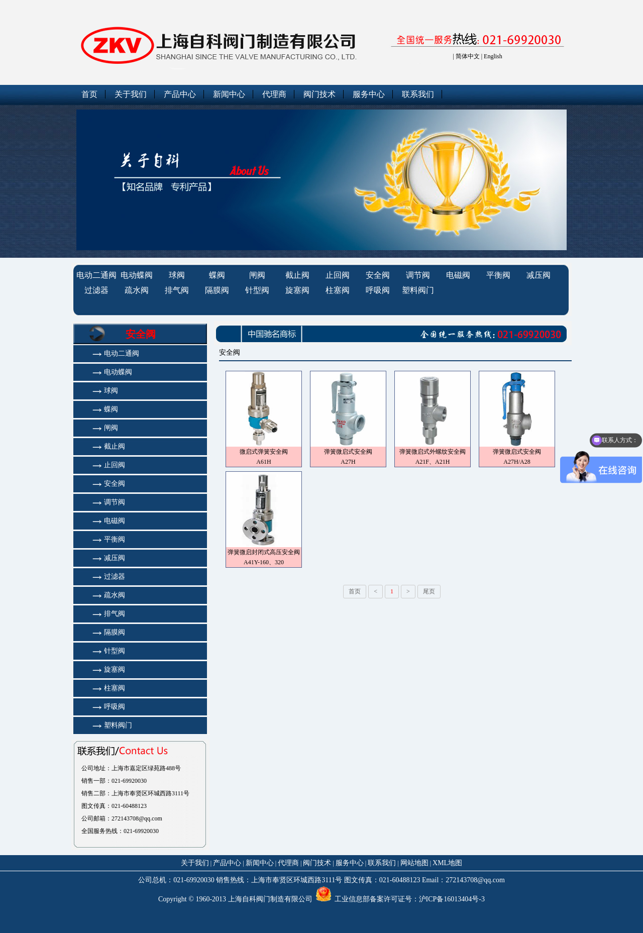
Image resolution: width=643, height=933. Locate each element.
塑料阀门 (418, 290)
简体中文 (468, 56)
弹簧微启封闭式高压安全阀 (264, 552)
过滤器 (96, 290)
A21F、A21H (432, 461)
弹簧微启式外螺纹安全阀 (432, 451)
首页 (89, 94)
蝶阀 (217, 275)
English (493, 56)
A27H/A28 (516, 461)
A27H (348, 461)
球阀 (177, 275)
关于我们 (131, 94)
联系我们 (418, 94)
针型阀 (257, 290)
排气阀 (177, 290)
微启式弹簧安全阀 (264, 451)
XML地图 (447, 863)
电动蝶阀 (137, 275)
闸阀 (257, 275)
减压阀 (538, 275)
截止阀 (297, 275)
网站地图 (414, 863)
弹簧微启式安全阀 (348, 451)
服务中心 (369, 94)
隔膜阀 (217, 290)
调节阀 (418, 275)
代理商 (274, 94)
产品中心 (180, 94)
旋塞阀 (297, 290)
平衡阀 (498, 275)
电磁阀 (458, 275)
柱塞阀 (338, 290)
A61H (263, 461)
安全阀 (378, 275)
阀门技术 (319, 94)
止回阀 (338, 275)
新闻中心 (229, 94)
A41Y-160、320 (264, 562)
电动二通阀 (96, 275)
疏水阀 (137, 290)
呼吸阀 (378, 290)
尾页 (429, 591)
